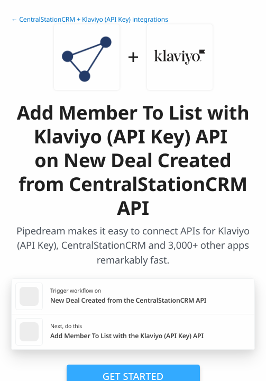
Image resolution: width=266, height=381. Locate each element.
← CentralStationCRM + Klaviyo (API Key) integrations (89, 19)
